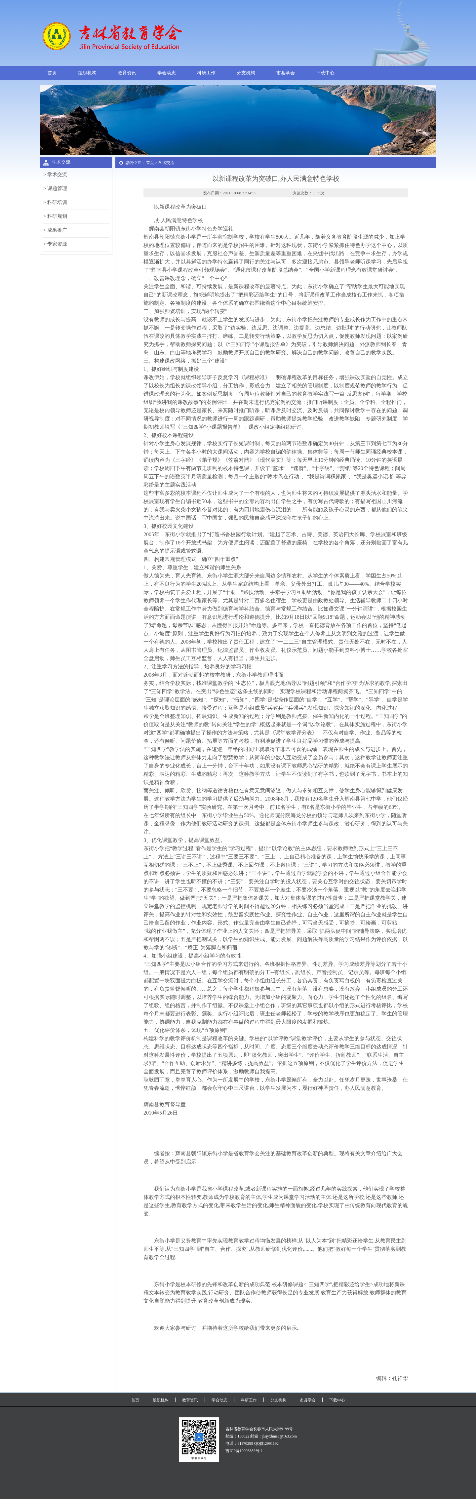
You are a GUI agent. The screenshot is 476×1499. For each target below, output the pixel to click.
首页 (52, 72)
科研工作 (206, 72)
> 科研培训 (55, 202)
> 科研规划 (55, 216)
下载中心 (325, 72)
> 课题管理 (55, 188)
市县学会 (285, 72)
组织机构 (87, 72)
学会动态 (166, 72)
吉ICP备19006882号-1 (244, 1450)
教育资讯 (127, 72)
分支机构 (246, 72)
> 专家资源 (55, 244)
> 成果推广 (55, 230)
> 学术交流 (55, 174)
